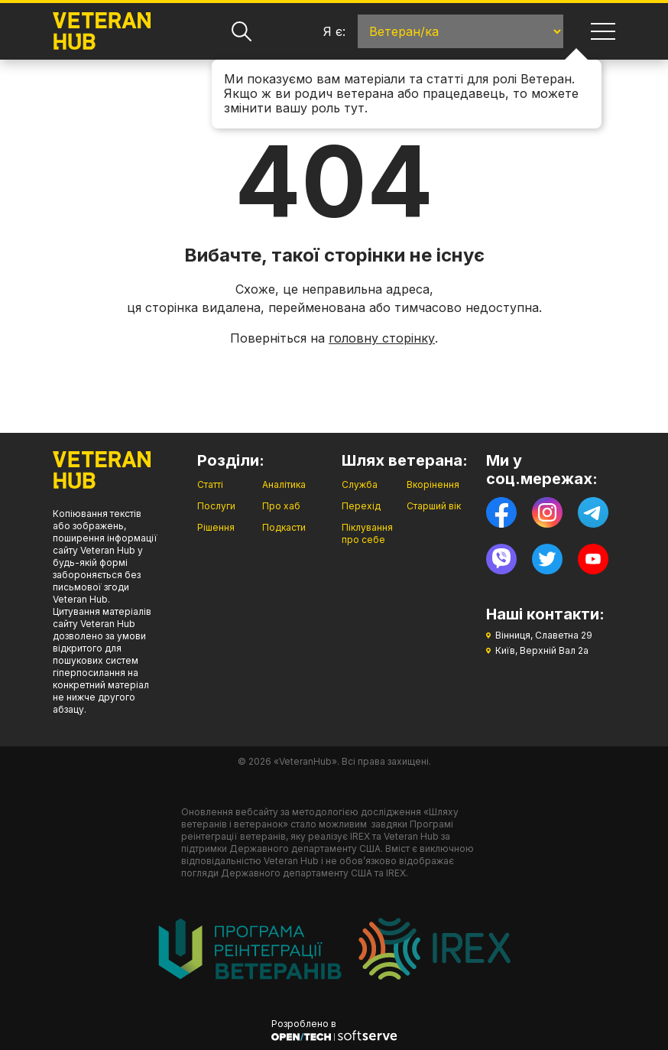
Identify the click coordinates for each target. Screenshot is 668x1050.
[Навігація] (603, 31)
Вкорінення (433, 484)
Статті (210, 484)
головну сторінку (382, 338)
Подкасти (284, 527)
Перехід (361, 506)
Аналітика (284, 484)
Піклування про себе (367, 533)
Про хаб (281, 506)
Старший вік (434, 506)
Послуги (216, 506)
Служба (360, 484)
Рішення (216, 527)
